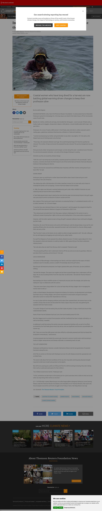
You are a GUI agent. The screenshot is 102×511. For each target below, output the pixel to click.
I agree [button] (55, 507)
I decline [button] (60, 507)
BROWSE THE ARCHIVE (43, 25)
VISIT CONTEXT (61, 25)
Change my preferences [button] (69, 507)
